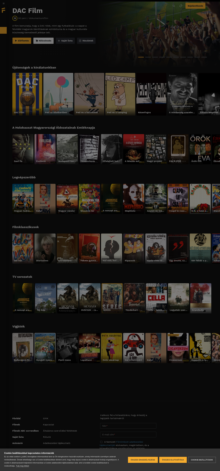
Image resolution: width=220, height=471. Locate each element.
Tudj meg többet (22, 466)
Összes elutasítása (173, 460)
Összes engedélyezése (143, 460)
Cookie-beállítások (202, 460)
